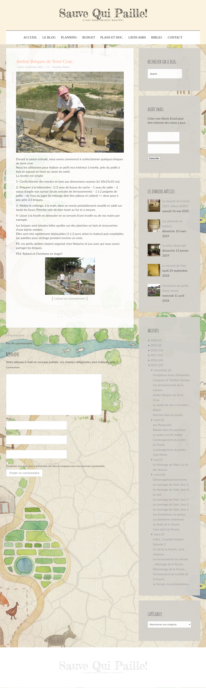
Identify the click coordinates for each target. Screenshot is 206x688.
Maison (65, 67)
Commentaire (13, 367)
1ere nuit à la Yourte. (166, 529)
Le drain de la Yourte (166, 524)
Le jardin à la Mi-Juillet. (168, 435)
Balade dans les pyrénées (169, 430)
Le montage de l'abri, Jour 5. (171, 484)
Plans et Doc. (111, 37)
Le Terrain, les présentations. (171, 584)
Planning (72, 37)
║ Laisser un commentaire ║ (70, 298)
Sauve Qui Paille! (103, 13)
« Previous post (15, 335)
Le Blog (54, 37)
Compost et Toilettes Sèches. (171, 380)
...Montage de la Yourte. (168, 564)
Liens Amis (134, 37)
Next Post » (127, 335)
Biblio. (152, 37)
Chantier (57, 67)
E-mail (9, 433)
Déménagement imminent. (170, 479)
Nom (8, 418)
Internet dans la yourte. (168, 415)
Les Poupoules (162, 425)
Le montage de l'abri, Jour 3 (171, 499)
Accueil (37, 37)
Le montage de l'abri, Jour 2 (171, 504)
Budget (90, 37)
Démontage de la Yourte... (170, 569)
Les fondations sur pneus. (169, 514)
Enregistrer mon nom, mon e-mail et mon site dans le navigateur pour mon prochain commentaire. (55, 466)
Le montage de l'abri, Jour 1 (171, 509)
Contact (168, 37)
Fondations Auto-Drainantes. (172, 375)
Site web (10, 448)
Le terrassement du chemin (170, 559)
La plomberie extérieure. (169, 519)
